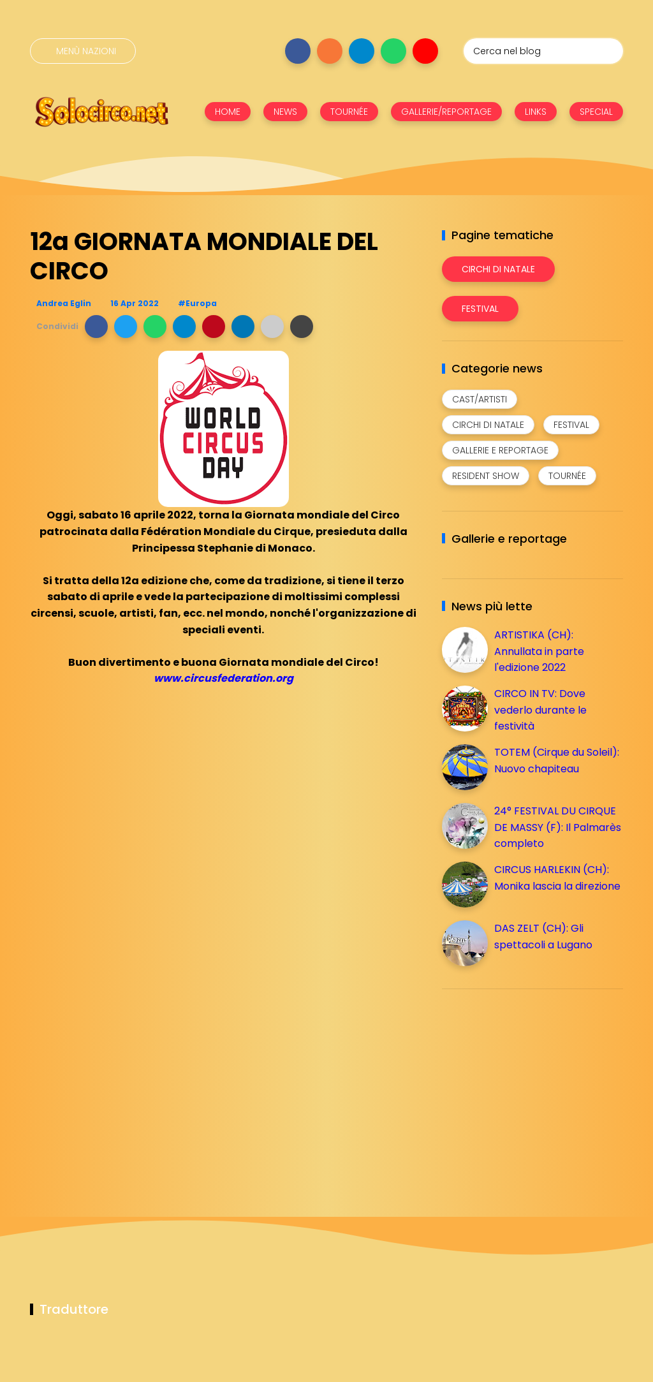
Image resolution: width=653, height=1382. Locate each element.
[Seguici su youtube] (425, 51)
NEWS (285, 111)
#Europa (197, 303)
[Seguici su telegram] (361, 51)
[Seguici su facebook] (298, 51)
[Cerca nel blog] (543, 51)
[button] (96, 326)
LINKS (536, 111)
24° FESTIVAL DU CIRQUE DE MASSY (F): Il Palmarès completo (557, 827)
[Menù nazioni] (83, 51)
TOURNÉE (349, 111)
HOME (227, 111)
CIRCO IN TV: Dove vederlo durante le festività (540, 709)
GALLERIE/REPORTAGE (446, 111)
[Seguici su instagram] (329, 51)
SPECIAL (596, 111)
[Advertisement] (537, 1088)
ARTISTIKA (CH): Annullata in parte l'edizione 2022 (539, 651)
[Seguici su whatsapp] (393, 51)
